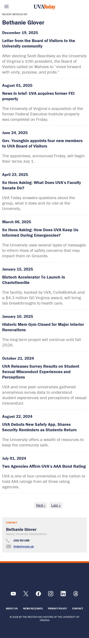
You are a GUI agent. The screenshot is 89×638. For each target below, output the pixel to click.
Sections (6, 6)
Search (82, 6)
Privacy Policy (57, 608)
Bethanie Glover (21, 529)
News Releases (33, 608)
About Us (12, 608)
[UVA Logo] (44, 577)
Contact (77, 608)
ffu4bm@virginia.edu (23, 546)
